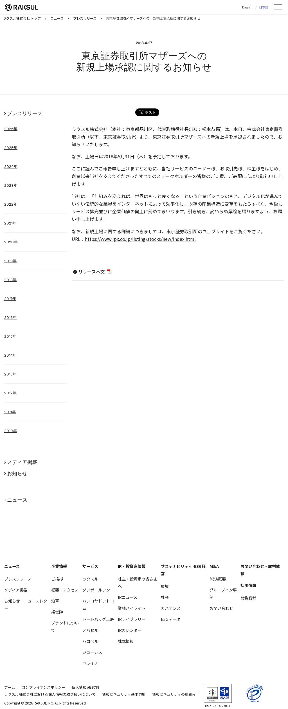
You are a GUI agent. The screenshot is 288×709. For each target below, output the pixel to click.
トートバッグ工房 (98, 619)
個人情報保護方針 (86, 687)
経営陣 (57, 612)
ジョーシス (92, 652)
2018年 (10, 279)
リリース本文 (91, 271)
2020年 (11, 242)
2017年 (10, 298)
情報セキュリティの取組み (174, 694)
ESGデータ (170, 619)
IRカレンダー (129, 630)
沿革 (55, 601)
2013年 (10, 374)
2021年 (10, 223)
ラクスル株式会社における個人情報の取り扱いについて (50, 694)
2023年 (10, 185)
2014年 (10, 355)
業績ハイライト (131, 608)
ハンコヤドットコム (98, 604)
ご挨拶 (57, 579)
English (247, 7)
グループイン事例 (223, 593)
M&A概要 (218, 579)
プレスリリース (24, 113)
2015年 (10, 336)
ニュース (17, 500)
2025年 (10, 147)
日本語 (263, 7)
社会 (165, 597)
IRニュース (127, 597)
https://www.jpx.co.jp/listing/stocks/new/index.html (140, 238)
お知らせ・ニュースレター (25, 604)
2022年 (10, 204)
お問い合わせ (221, 608)
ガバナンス (171, 608)
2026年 (10, 128)
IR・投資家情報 (131, 566)
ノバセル (90, 630)
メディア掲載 (22, 462)
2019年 (10, 261)
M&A (214, 566)
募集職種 (248, 598)
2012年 (10, 393)
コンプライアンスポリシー (43, 687)
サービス (90, 566)
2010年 (10, 430)
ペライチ (90, 663)
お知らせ (17, 473)
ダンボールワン (96, 590)
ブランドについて (65, 626)
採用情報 (248, 585)
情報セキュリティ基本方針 (124, 694)
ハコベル (90, 641)
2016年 (10, 317)
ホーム (9, 687)
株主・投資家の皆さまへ (137, 582)
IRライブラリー (131, 619)
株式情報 (126, 641)
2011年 (10, 412)
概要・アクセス (64, 590)
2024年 (10, 166)
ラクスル (90, 579)
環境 (165, 586)
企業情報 (59, 566)
